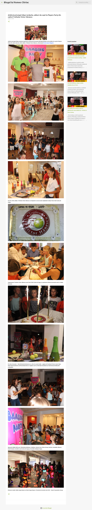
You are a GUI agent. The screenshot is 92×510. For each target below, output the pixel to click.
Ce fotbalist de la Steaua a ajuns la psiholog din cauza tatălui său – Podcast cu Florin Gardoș (77, 110)
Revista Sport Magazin (48, 42)
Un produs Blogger (46, 508)
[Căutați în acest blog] (83, 2)
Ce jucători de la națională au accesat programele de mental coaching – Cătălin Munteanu (77, 57)
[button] (9, 21)
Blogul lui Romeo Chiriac (16, 2)
